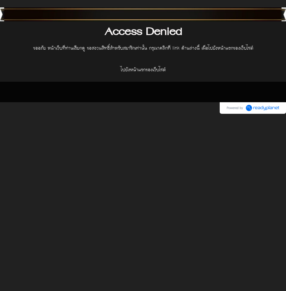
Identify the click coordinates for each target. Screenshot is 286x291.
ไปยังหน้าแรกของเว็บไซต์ (143, 69)
